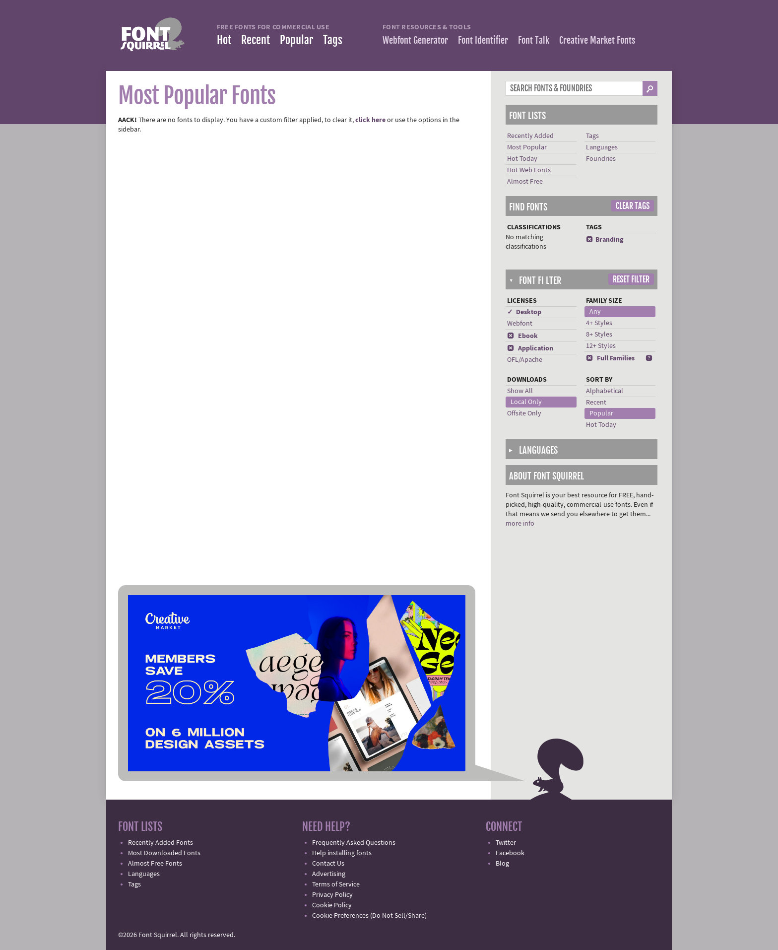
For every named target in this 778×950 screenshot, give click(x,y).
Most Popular (527, 147)
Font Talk (533, 40)
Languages (602, 147)
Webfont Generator (415, 40)
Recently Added (530, 136)
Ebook (522, 336)
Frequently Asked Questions (353, 842)
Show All (520, 391)
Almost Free (525, 181)
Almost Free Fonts (155, 863)
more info (520, 523)
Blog (502, 863)
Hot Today (522, 158)
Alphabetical (604, 391)
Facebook (510, 853)
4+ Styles (599, 323)
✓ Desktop (524, 312)
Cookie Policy (332, 905)
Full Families (610, 358)
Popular (296, 40)
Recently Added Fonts (160, 842)
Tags (332, 40)
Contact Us (328, 863)
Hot (224, 40)
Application (530, 348)
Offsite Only (524, 413)
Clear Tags (632, 206)
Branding (604, 240)
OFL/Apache (524, 359)
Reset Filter (631, 279)
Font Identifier (483, 40)
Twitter (506, 842)
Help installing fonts (342, 853)
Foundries (601, 158)
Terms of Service (336, 884)
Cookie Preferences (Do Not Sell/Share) (369, 915)
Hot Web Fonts (529, 170)
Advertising (328, 874)
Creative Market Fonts (597, 40)
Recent (255, 40)
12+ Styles (601, 345)
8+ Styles (599, 334)
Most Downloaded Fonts (164, 853)
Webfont (519, 323)
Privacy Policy (332, 894)
